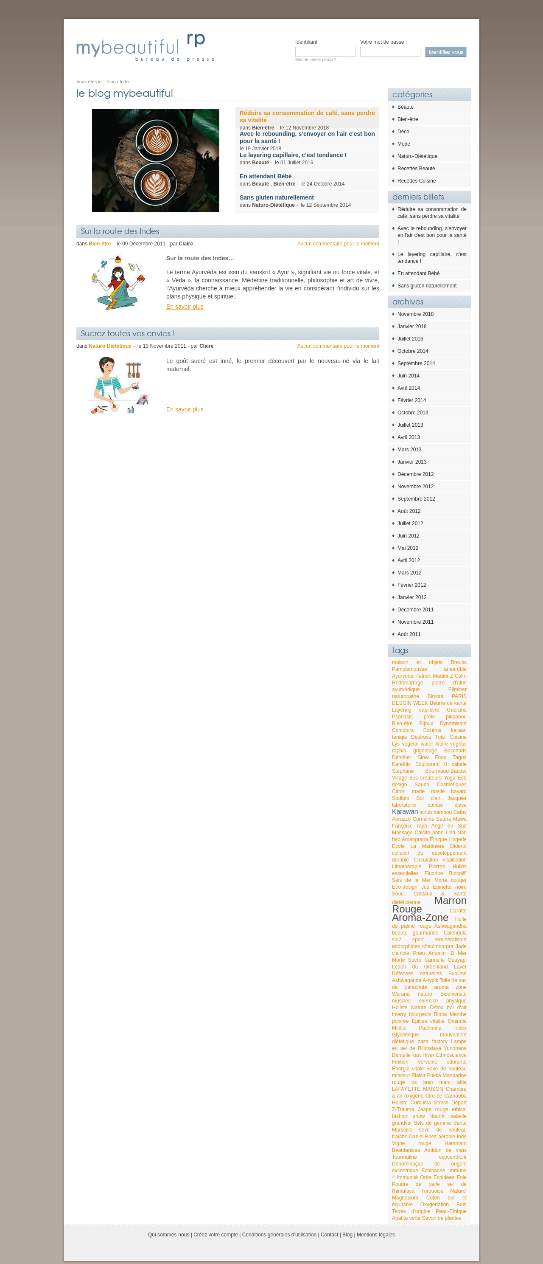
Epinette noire (450, 887)
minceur (401, 1075)
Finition (400, 1062)
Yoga (450, 778)
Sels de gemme (432, 1123)
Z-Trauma (403, 1109)
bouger (459, 880)
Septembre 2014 (416, 363)
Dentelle (401, 1055)
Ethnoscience (451, 1055)
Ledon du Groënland (420, 967)
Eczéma (432, 730)
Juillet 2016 (410, 339)
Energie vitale (408, 1069)
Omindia (457, 1021)
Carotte (458, 911)
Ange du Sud (449, 826)
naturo (425, 994)
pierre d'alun (449, 683)
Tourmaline (404, 1157)
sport (418, 940)
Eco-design (404, 887)
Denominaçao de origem (429, 1164)
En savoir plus (185, 306)
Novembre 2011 (415, 622)
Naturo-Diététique (417, 156)
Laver (460, 967)
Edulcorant (427, 764)
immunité (407, 1177)
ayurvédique (406, 690)
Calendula (455, 933)
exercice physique (443, 1001)
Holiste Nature (409, 1008)
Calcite (423, 833)
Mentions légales (376, 1235)
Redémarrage (407, 683)
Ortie (425, 1177)
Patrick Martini (431, 676)
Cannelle (435, 960)
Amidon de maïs (445, 1150)
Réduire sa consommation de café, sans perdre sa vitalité (432, 212)
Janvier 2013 (412, 462)
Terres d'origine (411, 1211)
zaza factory (433, 1041)
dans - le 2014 (295, 201)
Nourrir (437, 1116)
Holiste (400, 1103)
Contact (329, 1235)
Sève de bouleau (446, 1069)
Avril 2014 (408, 388)
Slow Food (431, 757)
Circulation (426, 860)
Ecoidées (444, 1177)
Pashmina (430, 1028)
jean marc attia (445, 1082)
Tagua (460, 757)
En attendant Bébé (418, 273)
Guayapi (457, 960)
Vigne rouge (411, 1143)
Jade (461, 946)
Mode (403, 144)
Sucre (414, 960)
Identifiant (306, 42)
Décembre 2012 (415, 474)
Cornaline (423, 819)
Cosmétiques (452, 785)
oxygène (413, 1096)
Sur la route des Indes (120, 230)
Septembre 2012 (416, 499)
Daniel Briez (423, 1137)
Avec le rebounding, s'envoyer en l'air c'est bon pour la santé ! (432, 235)
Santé (460, 1123)
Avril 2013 (408, 437)
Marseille (402, 1130)
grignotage (425, 751)
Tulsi (440, 737)
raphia (399, 751)
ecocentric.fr (453, 1157)
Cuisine (458, 737)
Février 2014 (411, 400)
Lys (396, 744)
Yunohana (455, 1048)
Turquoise (432, 1191)
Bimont (435, 696)
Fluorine (434, 873)
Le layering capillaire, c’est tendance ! (432, 257)
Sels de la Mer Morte (419, 880)
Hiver (428, 1055)
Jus (425, 887)
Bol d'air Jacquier (441, 798)
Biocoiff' (458, 873)
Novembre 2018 (415, 314)
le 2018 (307, 141)
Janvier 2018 (412, 326)
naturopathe (405, 696)
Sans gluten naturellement (426, 286)
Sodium (400, 798)
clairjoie (400, 953)
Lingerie (457, 839)
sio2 (396, 940)
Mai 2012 (407, 548)
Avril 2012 (408, 560)
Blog (347, 1235)
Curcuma (421, 1103)
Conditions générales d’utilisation (279, 1235)
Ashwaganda (406, 980)
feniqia (399, 737)
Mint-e (399, 1028)
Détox (436, 1008)
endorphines (406, 946)
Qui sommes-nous (168, 1235)
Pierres (437, 867)
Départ (459, 1103)
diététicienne (406, 902)
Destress (421, 737)
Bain (461, 1205)
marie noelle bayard (439, 791)
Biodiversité (453, 994)
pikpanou (456, 717)
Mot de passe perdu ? (315, 59)
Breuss (459, 662)
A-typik (430, 980)
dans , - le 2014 (292, 180)
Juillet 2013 (410, 425)
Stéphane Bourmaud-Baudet (429, 771)
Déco (403, 132)
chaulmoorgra (437, 946)
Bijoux (426, 723)
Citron (399, 791)
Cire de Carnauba (446, 1096)
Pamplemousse (409, 669)
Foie (462, 1177)
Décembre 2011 (415, 610)
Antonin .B (441, 953)
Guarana (457, 710)
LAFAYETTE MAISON (417, 1089)
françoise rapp (409, 826)
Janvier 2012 (412, 597)
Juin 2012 (408, 536)
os (414, 1082)
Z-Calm (458, 676)
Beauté (405, 107)
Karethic (401, 764)
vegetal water (417, 744)
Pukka (434, 1075)
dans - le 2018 (307, 120)
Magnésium (405, 1198)
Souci (398, 894)
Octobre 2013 (412, 413)
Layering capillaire (415, 710)
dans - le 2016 (293, 159)
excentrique (405, 1171)
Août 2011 (409, 634)
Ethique (438, 839)
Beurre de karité (448, 703)
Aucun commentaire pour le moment (338, 244)
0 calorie (455, 764)
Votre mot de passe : (383, 42)
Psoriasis (402, 717)
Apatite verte (406, 1218)
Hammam (456, 1143)
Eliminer (457, 690)
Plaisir (418, 1075)
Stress (441, 1103)
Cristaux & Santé (440, 894)
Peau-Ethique (451, 1211)
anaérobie (455, 669)
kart (416, 1055)
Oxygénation (434, 1205)
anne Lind (443, 833)
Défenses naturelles (417, 974)
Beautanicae (406, 1150)
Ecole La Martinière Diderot (429, 846)
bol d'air (457, 1008)
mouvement (453, 1035)
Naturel (458, 1191)
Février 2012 (411, 585)
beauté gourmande (415, 933)
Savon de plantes (442, 1218)
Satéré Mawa (451, 819)
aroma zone (450, 987)
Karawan (405, 811)
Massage (402, 833)
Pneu (419, 953)
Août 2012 (409, 511)
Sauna (421, 785)
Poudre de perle (416, 1184)
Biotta (440, 1014)
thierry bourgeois (411, 1014)
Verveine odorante (442, 1062)
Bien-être (407, 119)
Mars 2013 (409, 450)
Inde (462, 1137)
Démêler (401, 757)
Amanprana (415, 839)
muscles (401, 1001)
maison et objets (417, 662)
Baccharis (455, 751)
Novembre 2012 (415, 487)
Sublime (457, 974)
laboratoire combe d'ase (429, 805)
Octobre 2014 (412, 351)
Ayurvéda (402, 676)
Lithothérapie (406, 867)
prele (429, 717)
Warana (401, 994)
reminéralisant (451, 940)
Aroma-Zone (420, 917)
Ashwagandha (450, 926)
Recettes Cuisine (416, 181)
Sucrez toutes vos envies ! (128, 332)
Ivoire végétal (451, 744)
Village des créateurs (417, 778)
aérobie (446, 1137)
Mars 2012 (409, 573)
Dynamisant (453, 723)
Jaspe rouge (433, 1109)
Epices (419, 1021)
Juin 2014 (408, 376)
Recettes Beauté (416, 169)
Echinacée (433, 1171)
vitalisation (455, 860)
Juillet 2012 (410, 523)
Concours (403, 730)
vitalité (437, 1021)
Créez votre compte (215, 1235)
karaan (459, 730)
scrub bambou (436, 812)
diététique (403, 1041)
